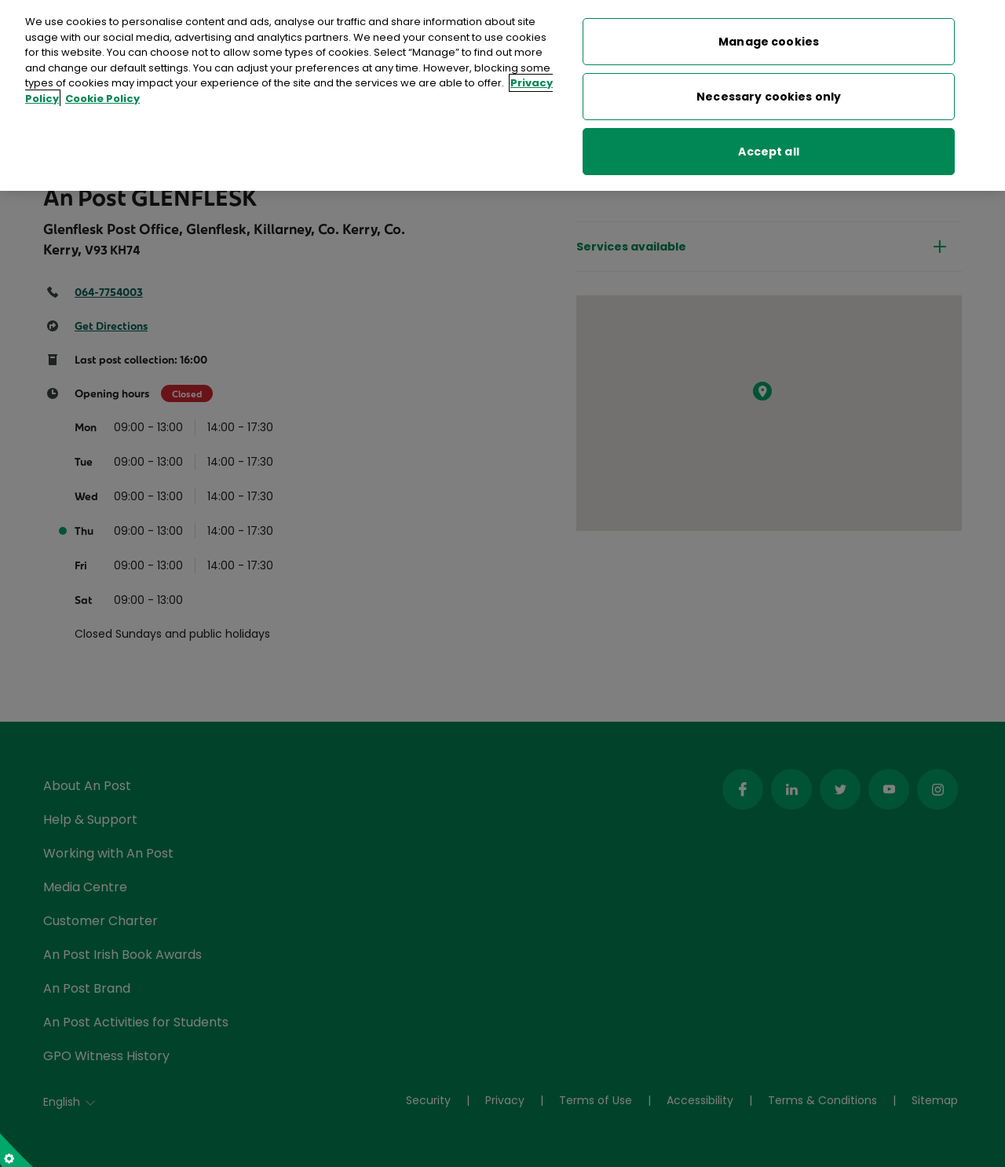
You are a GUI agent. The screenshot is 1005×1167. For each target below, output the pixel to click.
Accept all (768, 140)
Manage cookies (768, 30)
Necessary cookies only (768, 85)
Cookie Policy (102, 86)
